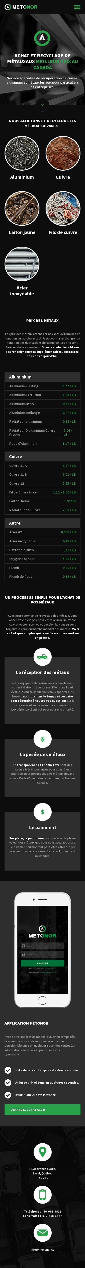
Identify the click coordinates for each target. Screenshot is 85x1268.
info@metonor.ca (42, 1249)
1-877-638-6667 (42, 1216)
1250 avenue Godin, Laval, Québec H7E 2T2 (42, 1173)
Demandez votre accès (28, 1109)
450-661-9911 (42, 1211)
